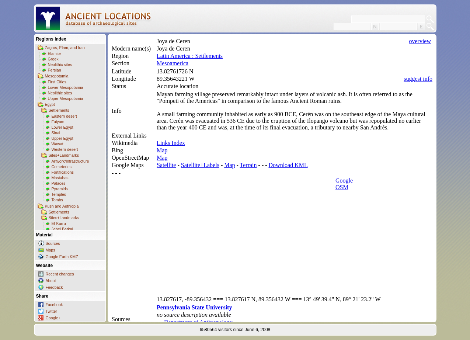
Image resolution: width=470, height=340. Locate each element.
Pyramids (60, 189)
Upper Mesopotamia (65, 98)
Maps (50, 250)
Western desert (65, 149)
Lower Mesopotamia (65, 87)
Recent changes (60, 274)
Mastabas (60, 178)
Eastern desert (64, 116)
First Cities (57, 82)
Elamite (54, 53)
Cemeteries (62, 166)
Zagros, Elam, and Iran (65, 47)
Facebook (54, 304)
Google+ (53, 318)
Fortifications (63, 172)
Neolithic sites (60, 64)
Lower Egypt (62, 127)
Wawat (57, 144)
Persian (54, 70)
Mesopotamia (57, 76)
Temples (59, 194)
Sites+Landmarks (64, 155)
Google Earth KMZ (62, 256)
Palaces (59, 183)
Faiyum (58, 121)
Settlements (59, 110)
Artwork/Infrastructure (70, 161)
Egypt (50, 104)
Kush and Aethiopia (62, 206)
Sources (53, 243)
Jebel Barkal (62, 229)
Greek (53, 59)
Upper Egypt (62, 138)
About (51, 280)
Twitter (51, 311)
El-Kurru (59, 223)
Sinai (56, 133)
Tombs (57, 200)
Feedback (54, 287)
